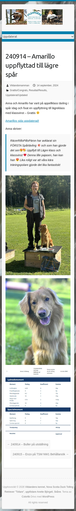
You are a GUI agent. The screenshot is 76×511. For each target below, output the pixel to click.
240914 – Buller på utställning (27, 444)
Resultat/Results (38, 90)
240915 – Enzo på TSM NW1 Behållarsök (41, 454)
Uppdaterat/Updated (17, 95)
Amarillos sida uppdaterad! (22, 120)
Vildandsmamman (19, 85)
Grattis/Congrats (19, 90)
